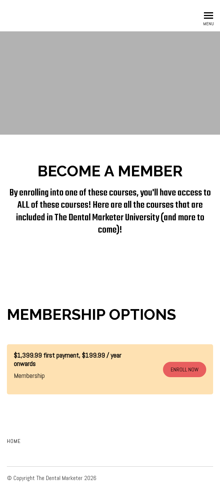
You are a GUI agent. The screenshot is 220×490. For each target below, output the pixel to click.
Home (14, 441)
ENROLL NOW (185, 369)
